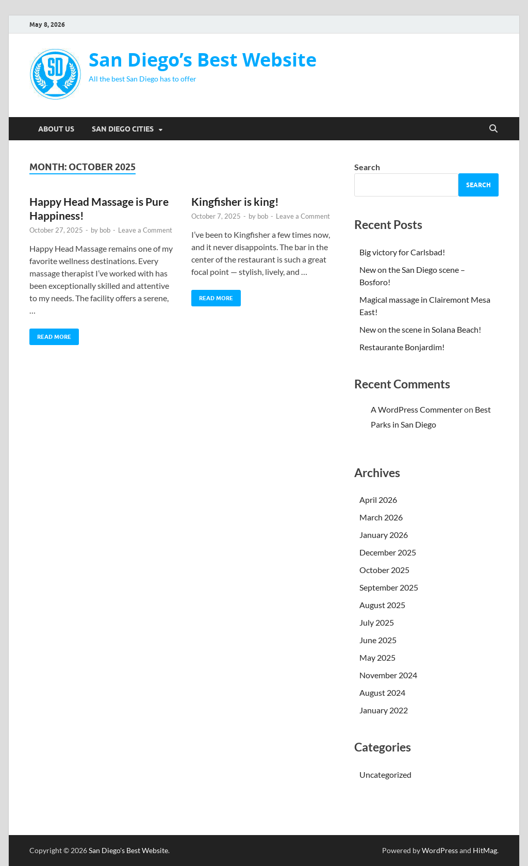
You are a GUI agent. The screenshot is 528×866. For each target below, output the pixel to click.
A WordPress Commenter (417, 409)
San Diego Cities (123, 129)
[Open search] (493, 129)
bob (105, 230)
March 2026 (381, 517)
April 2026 (378, 499)
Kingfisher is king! (235, 201)
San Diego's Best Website (128, 850)
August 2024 (382, 692)
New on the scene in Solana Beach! (420, 329)
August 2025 (382, 605)
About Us (56, 129)
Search (367, 167)
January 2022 (383, 710)
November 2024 (388, 675)
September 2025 (388, 587)
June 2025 (378, 640)
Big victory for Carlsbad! (402, 252)
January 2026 (383, 535)
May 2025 (377, 657)
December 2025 (387, 552)
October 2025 (384, 570)
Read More (50, 334)
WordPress (440, 850)
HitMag (485, 850)
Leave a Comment (145, 230)
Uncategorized (385, 774)
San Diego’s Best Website (203, 59)
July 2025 (376, 622)
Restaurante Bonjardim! (401, 347)
